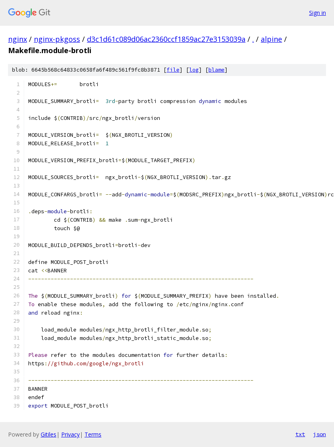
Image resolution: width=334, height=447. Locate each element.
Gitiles (48, 434)
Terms (93, 434)
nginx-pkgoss (57, 39)
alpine (271, 39)
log (194, 69)
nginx (17, 39)
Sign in (317, 12)
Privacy (70, 434)
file (173, 69)
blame (216, 69)
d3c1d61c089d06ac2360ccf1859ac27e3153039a (166, 39)
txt (300, 434)
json (319, 434)
